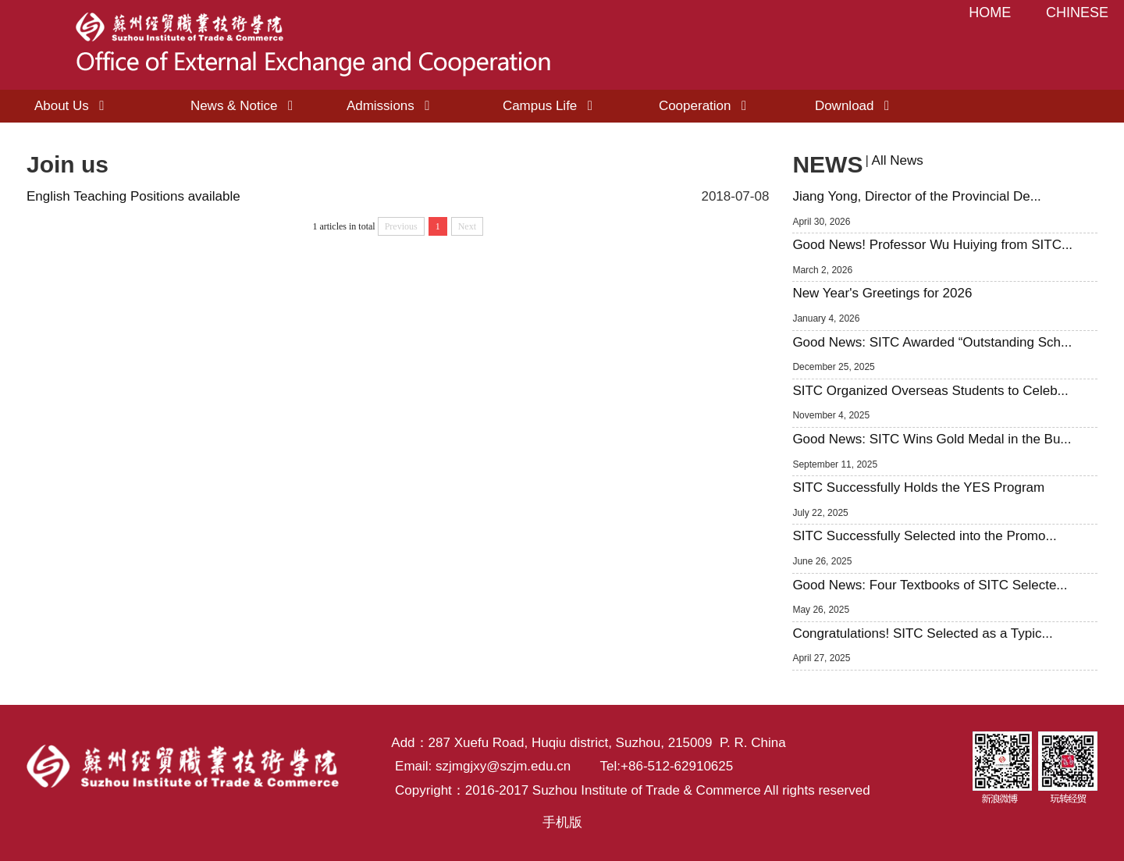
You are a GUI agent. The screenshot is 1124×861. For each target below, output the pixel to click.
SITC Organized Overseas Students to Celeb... (930, 390)
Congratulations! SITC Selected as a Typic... (922, 633)
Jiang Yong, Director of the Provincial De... (916, 196)
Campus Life (551, 105)
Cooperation (706, 105)
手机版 (562, 822)
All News (897, 160)
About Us (72, 105)
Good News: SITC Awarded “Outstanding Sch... (932, 342)
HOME (990, 12)
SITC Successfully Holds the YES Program (918, 487)
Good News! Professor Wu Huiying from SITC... (932, 244)
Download (855, 105)
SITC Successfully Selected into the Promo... (924, 535)
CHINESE (1077, 12)
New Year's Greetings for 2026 (882, 293)
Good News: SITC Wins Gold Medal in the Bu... (931, 439)
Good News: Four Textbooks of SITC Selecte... (929, 585)
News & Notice (245, 105)
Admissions (391, 105)
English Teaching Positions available (133, 196)
